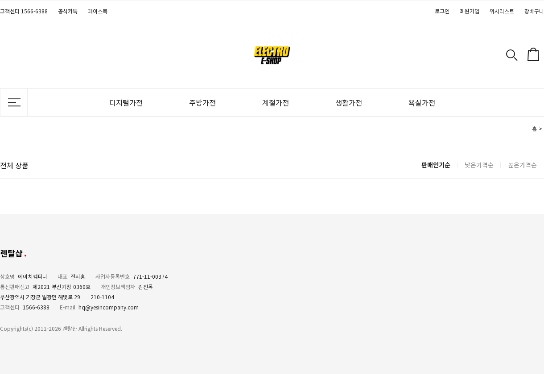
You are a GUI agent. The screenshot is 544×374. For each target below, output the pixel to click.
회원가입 (469, 11)
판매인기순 (435, 164)
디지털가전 (126, 102)
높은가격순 (522, 164)
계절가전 (275, 102)
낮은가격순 (479, 164)
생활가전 (348, 102)
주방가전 (202, 102)
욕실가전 (421, 102)
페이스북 (97, 11)
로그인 (442, 11)
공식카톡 (68, 11)
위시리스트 (502, 11)
